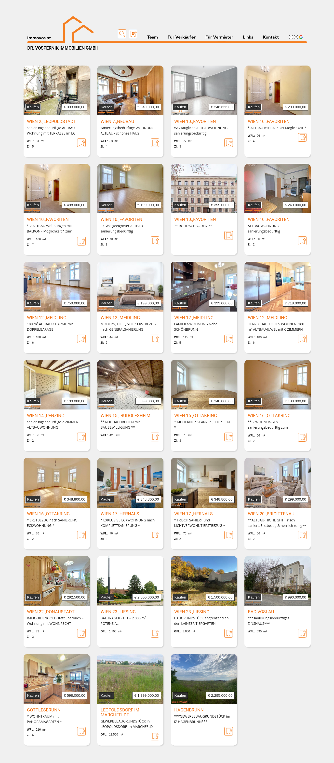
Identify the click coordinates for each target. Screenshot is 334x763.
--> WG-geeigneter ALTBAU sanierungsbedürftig (122, 228)
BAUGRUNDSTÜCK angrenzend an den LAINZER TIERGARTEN (201, 621)
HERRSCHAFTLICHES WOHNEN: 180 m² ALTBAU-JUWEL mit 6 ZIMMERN (276, 327)
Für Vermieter (219, 37)
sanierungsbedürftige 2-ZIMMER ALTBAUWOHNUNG (52, 425)
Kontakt (271, 37)
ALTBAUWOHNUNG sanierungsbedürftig (264, 228)
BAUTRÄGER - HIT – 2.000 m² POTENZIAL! (123, 621)
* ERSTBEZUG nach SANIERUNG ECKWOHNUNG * (52, 523)
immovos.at (39, 38)
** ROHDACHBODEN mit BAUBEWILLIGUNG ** (120, 425)
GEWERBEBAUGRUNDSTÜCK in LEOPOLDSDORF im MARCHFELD (127, 724)
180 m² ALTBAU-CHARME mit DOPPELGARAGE (50, 327)
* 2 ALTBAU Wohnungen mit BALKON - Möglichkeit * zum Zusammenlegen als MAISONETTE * (55, 228)
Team (152, 37)
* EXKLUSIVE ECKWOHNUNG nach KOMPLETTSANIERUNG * (128, 523)
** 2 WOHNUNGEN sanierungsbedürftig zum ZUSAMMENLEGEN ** (268, 425)
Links (248, 37)
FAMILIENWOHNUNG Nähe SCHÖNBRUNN (195, 327)
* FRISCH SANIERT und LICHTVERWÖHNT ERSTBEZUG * (199, 523)
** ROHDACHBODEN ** (193, 225)
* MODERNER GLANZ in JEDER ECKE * (202, 425)
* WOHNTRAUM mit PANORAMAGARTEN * (44, 719)
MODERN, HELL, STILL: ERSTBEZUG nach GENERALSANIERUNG (128, 327)
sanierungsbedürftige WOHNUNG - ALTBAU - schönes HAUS (128, 130)
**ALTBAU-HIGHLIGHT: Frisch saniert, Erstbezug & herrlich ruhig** (277, 523)
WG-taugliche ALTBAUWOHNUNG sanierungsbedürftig (201, 130)
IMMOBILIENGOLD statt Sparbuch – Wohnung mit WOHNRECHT (55, 621)
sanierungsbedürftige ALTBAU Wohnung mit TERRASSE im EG (51, 130)
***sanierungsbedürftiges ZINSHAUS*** (268, 621)
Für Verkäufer (182, 37)
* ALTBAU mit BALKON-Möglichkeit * (277, 127)
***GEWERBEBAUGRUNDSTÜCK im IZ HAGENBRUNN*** (202, 719)
